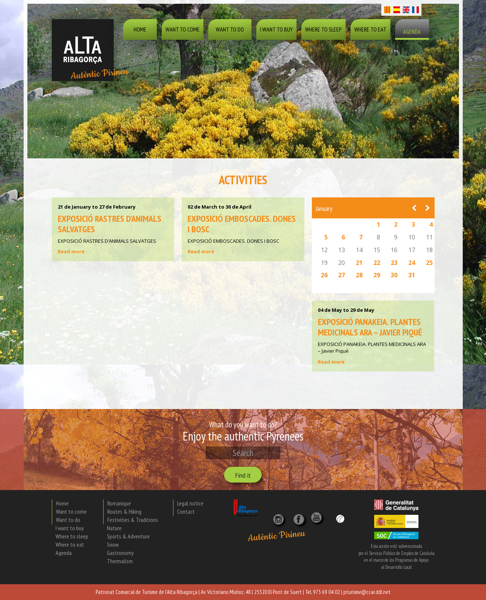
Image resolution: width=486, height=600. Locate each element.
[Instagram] (279, 517)
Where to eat (370, 29)
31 (411, 275)
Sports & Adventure (128, 536)
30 (394, 275)
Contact (186, 511)
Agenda (412, 31)
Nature (114, 528)
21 (359, 263)
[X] (300, 517)
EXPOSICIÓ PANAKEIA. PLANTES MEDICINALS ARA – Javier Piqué (370, 327)
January (324, 208)
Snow (113, 544)
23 (394, 263)
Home (140, 29)
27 (341, 275)
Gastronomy (120, 552)
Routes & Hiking (124, 511)
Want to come (183, 29)
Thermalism (120, 561)
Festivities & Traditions (132, 519)
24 (411, 263)
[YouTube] (317, 521)
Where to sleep (323, 29)
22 (376, 263)
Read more (71, 251)
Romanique (119, 503)
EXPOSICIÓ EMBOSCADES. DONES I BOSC (242, 224)
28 (359, 275)
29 (376, 275)
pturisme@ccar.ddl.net (367, 591)
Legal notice (190, 503)
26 (324, 275)
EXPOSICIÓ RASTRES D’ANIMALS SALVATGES (109, 224)
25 (429, 263)
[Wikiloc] (340, 518)
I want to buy (276, 29)
